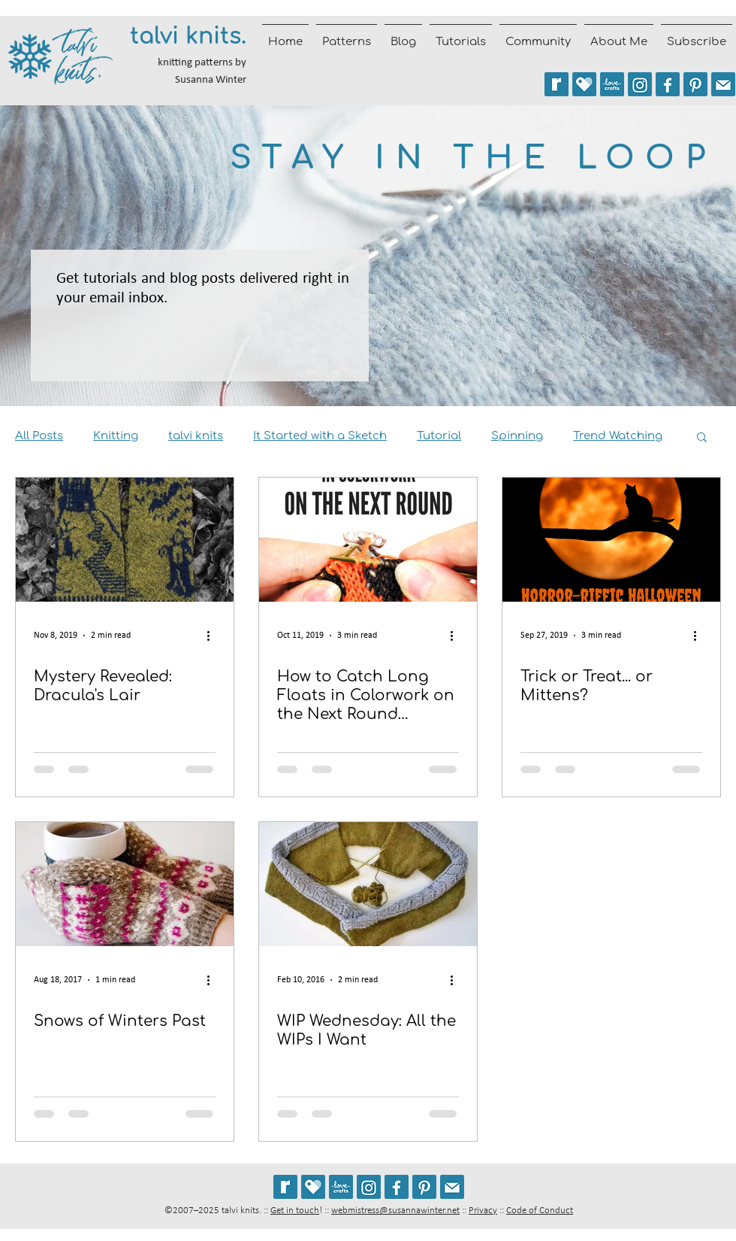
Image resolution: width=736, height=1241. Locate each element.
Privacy (483, 1210)
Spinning (517, 435)
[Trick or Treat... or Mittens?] (611, 540)
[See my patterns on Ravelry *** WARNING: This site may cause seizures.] (285, 1187)
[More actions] (213, 636)
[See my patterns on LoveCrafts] (612, 84)
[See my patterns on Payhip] (584, 84)
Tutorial (439, 435)
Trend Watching (617, 435)
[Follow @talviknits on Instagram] (640, 84)
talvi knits (195, 435)
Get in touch (294, 1210)
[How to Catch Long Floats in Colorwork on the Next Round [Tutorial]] (368, 540)
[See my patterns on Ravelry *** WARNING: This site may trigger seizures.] (556, 84)
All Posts (39, 435)
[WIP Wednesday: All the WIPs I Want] (368, 884)
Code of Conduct (539, 1210)
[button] (702, 438)
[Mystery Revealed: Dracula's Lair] (125, 540)
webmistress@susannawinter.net (395, 1210)
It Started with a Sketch (320, 435)
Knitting (115, 435)
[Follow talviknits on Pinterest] (695, 84)
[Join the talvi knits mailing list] (723, 84)
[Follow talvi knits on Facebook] (668, 84)
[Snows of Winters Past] (125, 884)
